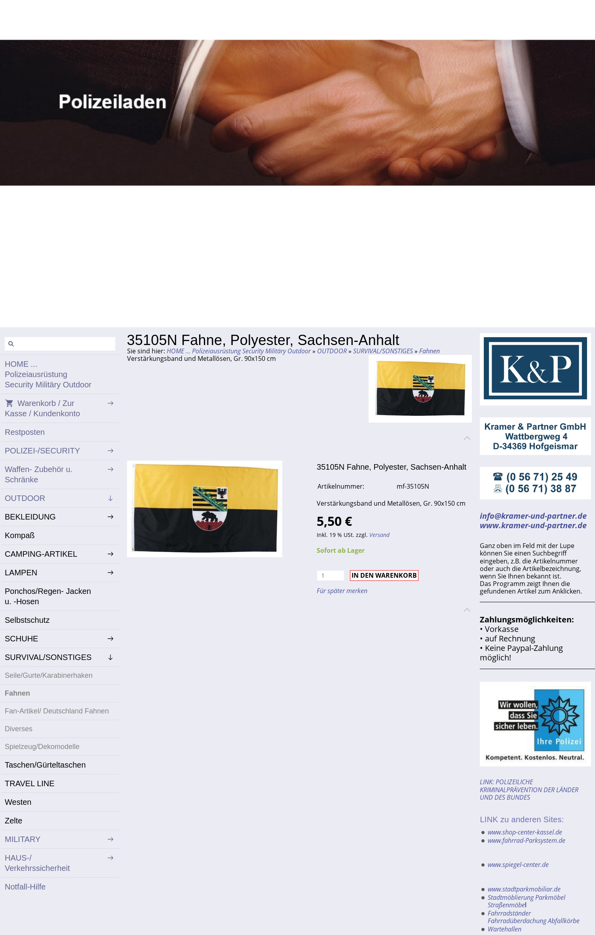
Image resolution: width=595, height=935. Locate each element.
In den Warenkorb (384, 575)
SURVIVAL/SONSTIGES (383, 351)
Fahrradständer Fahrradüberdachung (517, 917)
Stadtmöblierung (511, 897)
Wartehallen (504, 929)
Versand (379, 535)
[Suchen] (60, 344)
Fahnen (429, 351)
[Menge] (330, 575)
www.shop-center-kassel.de (525, 832)
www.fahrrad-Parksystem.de (526, 840)
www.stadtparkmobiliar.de (524, 889)
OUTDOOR (332, 351)
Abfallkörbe (564, 920)
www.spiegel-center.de (518, 864)
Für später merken (342, 590)
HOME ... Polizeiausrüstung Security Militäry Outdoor (239, 351)
